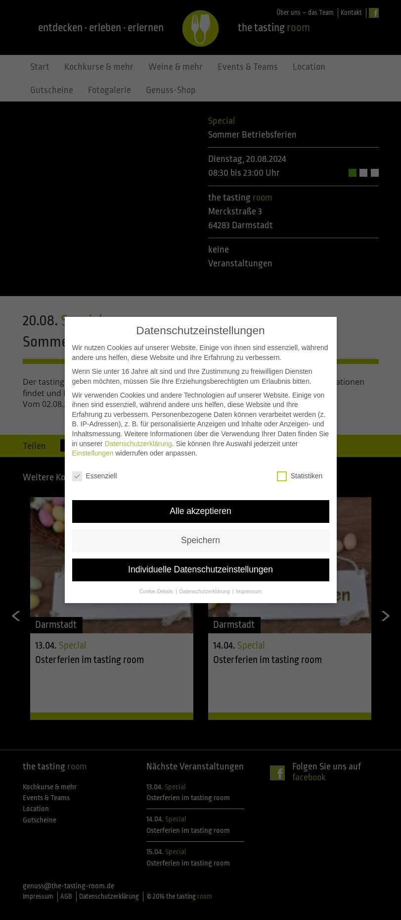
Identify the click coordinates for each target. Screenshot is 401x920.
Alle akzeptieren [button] (200, 489)
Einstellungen (93, 432)
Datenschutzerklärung (138, 422)
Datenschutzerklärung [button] (205, 569)
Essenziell (94, 454)
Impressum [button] (249, 569)
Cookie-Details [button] (157, 569)
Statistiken (300, 454)
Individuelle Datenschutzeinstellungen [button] (200, 548)
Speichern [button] (200, 518)
